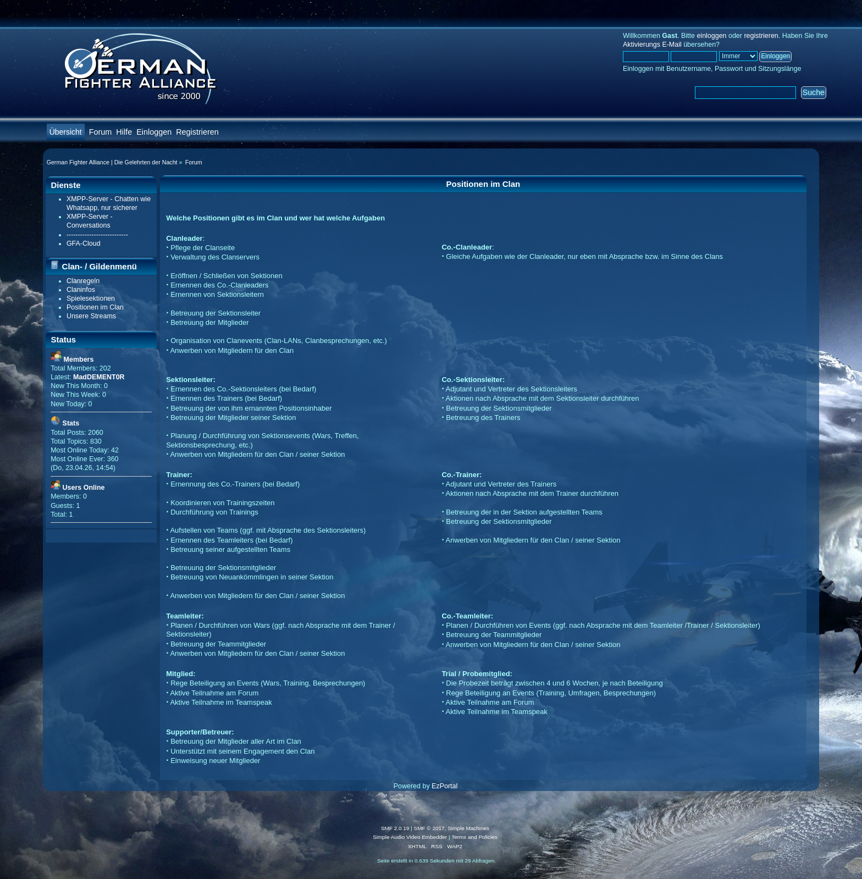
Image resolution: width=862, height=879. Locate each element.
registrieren (761, 36)
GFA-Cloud (84, 243)
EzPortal (444, 786)
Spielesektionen (91, 298)
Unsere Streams (91, 316)
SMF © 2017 (429, 828)
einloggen (711, 36)
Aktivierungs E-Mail (652, 44)
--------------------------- (97, 235)
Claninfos (81, 290)
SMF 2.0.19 (395, 828)
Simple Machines (468, 828)
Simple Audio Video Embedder (410, 837)
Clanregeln (83, 281)
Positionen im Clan (95, 307)
